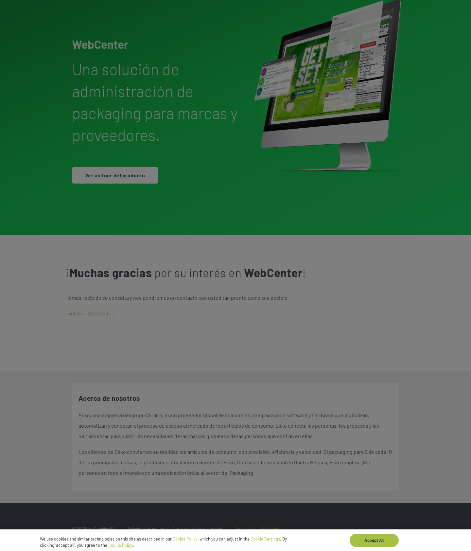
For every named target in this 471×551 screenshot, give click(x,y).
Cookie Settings (265, 540)
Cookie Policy (185, 540)
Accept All (374, 541)
